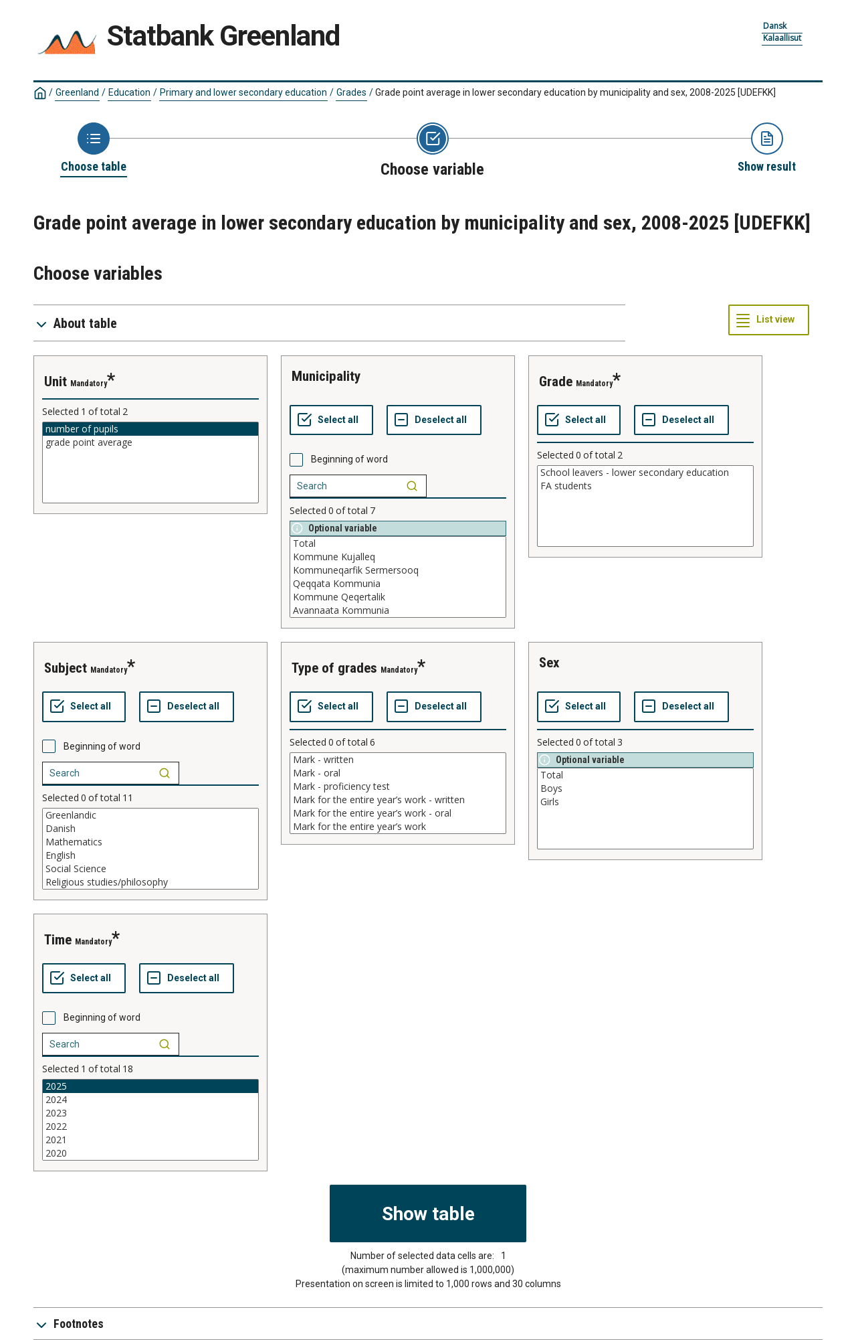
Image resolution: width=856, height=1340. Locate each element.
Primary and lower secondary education (243, 92)
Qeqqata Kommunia (398, 583)
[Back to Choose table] (93, 148)
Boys (645, 788)
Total (398, 543)
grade (555, 381)
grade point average (150, 442)
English (150, 855)
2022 (150, 1126)
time (58, 940)
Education (129, 92)
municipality (326, 376)
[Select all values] (331, 420)
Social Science (150, 868)
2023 (150, 1113)
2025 (150, 1086)
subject (65, 668)
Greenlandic (150, 815)
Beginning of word (349, 459)
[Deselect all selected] (434, 420)
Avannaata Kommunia (398, 610)
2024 (150, 1099)
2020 (150, 1153)
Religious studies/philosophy (150, 882)
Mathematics (150, 842)
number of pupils (150, 429)
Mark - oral (398, 773)
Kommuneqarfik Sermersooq (398, 570)
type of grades (334, 668)
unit (55, 381)
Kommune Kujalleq (398, 557)
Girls (645, 802)
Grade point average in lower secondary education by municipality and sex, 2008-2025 (575, 92)
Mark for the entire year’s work (398, 826)
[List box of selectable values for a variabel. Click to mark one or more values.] (150, 462)
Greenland (77, 92)
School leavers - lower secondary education (645, 472)
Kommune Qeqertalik (398, 597)
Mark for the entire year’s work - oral (398, 813)
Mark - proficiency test (398, 786)
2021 (150, 1140)
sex (549, 663)
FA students (645, 486)
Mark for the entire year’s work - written (398, 800)
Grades (351, 92)
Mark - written (398, 759)
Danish (150, 828)
